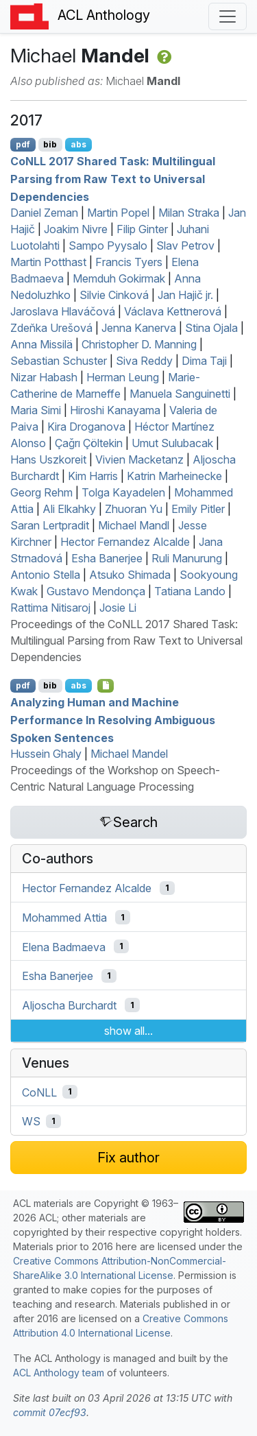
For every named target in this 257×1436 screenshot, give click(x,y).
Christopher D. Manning (139, 344)
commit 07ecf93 (49, 1412)
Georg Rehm (41, 492)
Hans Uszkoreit (48, 459)
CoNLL (39, 1092)
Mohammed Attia (64, 917)
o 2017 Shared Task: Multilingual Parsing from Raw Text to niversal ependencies (112, 178)
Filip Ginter (142, 229)
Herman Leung (122, 377)
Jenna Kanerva (138, 328)
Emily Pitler (198, 509)
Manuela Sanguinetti (180, 393)
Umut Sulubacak (172, 443)
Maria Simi (35, 410)
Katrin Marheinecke (174, 476)
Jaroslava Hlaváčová (62, 311)
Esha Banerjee (107, 558)
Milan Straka (188, 212)
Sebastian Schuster (58, 361)
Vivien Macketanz (139, 459)
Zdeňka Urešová (51, 328)
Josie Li (117, 607)
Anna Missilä (41, 344)
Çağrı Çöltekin (89, 443)
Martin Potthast (48, 262)
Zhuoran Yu (133, 509)
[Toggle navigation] (227, 16)
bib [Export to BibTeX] (50, 144)
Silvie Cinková (114, 295)
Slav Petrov (185, 245)
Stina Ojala (211, 328)
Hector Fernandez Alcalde (125, 542)
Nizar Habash (43, 377)
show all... (128, 1031)
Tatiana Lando (189, 591)
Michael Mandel (129, 754)
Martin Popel (118, 212)
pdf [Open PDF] (23, 144)
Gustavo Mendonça (96, 591)
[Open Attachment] (105, 686)
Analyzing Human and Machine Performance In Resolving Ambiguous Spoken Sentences (112, 719)
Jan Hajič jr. (185, 295)
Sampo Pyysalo (108, 245)
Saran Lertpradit (49, 525)
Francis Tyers (128, 262)
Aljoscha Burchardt (69, 1005)
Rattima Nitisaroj (50, 607)
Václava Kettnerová (172, 311)
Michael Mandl (133, 525)
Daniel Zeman (44, 212)
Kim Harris (93, 476)
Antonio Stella (45, 575)
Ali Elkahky (69, 509)
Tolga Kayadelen (123, 492)
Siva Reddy (144, 361)
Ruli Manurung (186, 558)
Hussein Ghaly (46, 754)
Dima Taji (204, 361)
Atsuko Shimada (130, 575)
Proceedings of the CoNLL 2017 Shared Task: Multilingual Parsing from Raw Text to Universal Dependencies (126, 640)
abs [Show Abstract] (78, 144)
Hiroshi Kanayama (115, 410)
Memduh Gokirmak (119, 278)
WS (31, 1121)
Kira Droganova (86, 426)
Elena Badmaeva (64, 946)
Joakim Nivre (76, 229)
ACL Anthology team (58, 1372)
